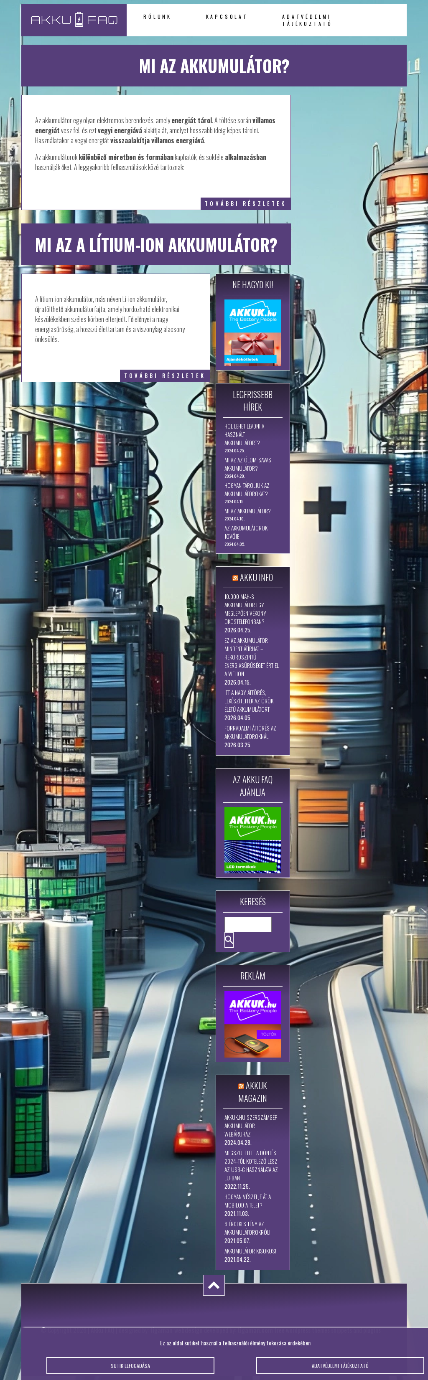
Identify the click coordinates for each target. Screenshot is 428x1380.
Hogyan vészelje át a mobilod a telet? (247, 1200)
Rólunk (157, 16)
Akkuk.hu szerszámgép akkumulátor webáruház (251, 1125)
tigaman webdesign (176, 1329)
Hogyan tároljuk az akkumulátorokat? (247, 489)
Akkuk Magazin (252, 1091)
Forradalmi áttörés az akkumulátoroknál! (250, 732)
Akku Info (256, 577)
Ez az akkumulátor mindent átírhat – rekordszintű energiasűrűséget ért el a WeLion (251, 657)
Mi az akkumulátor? (247, 511)
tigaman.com (255, 1329)
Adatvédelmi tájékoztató (307, 20)
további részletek (245, 204)
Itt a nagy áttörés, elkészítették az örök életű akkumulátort (248, 700)
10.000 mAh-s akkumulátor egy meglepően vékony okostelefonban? (245, 609)
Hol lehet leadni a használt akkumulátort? (244, 434)
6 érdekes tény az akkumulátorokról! (247, 1228)
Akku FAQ (103, 1329)
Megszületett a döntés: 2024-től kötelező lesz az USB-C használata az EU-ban (251, 1165)
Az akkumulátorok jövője (246, 532)
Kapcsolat (227, 16)
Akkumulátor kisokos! (250, 1251)
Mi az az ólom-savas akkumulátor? (247, 464)
